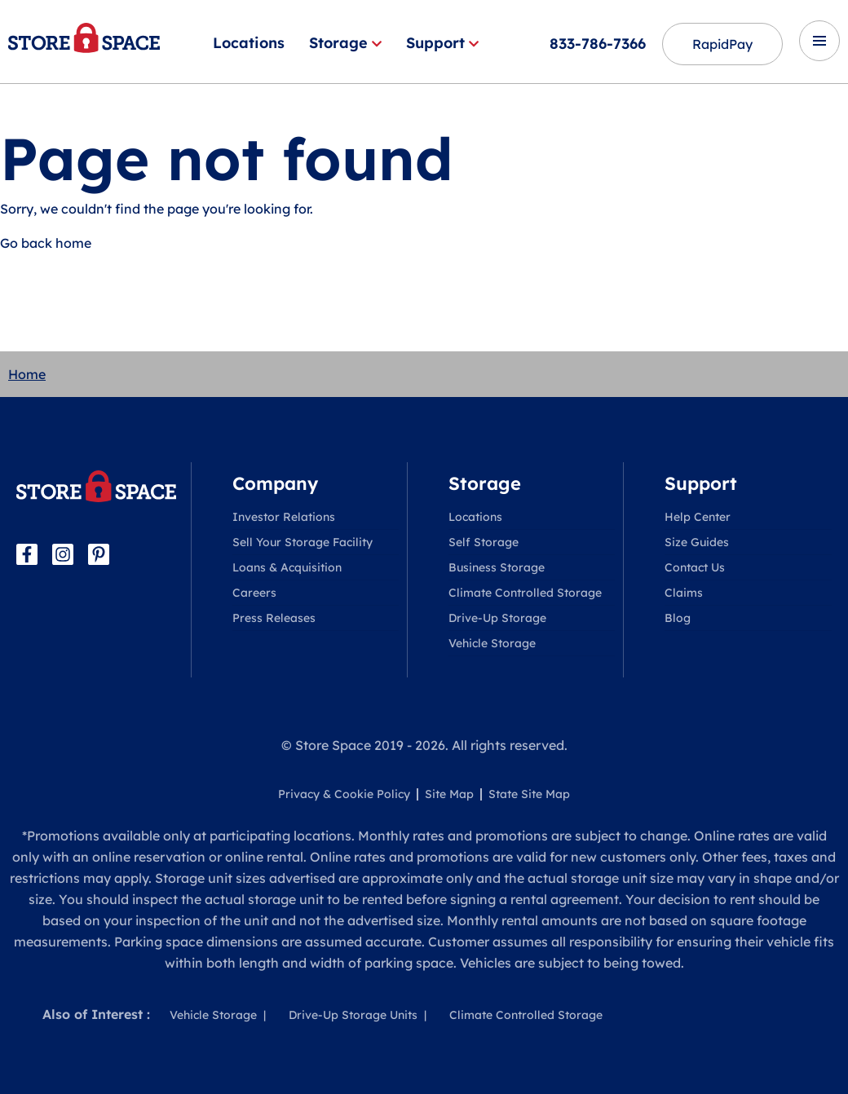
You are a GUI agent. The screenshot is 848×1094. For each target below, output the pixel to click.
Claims (684, 592)
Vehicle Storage (492, 643)
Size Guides (697, 542)
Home (27, 374)
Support (442, 42)
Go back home (45, 243)
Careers (254, 592)
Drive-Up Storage (497, 618)
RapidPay (722, 44)
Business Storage (496, 567)
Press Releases (274, 618)
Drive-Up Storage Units (353, 1015)
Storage (345, 42)
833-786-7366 (598, 43)
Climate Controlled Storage (525, 592)
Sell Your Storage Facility (302, 542)
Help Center (698, 517)
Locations (249, 42)
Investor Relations (283, 517)
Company (275, 483)
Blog (678, 618)
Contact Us (695, 567)
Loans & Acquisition (287, 567)
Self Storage (483, 542)
